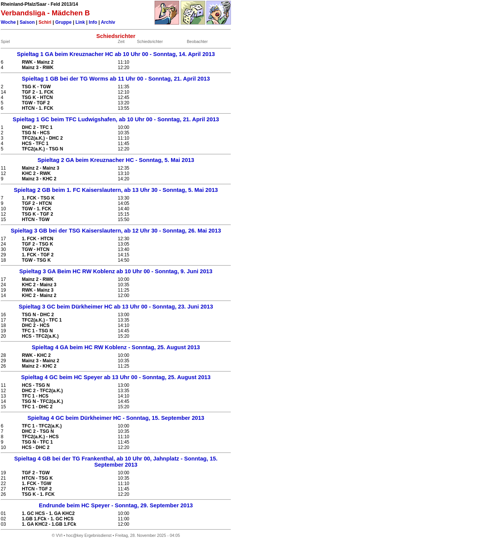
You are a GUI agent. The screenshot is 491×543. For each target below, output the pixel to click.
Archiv (108, 22)
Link (80, 22)
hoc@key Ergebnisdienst (89, 535)
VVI (59, 535)
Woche (8, 22)
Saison (27, 22)
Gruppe (63, 22)
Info (93, 22)
